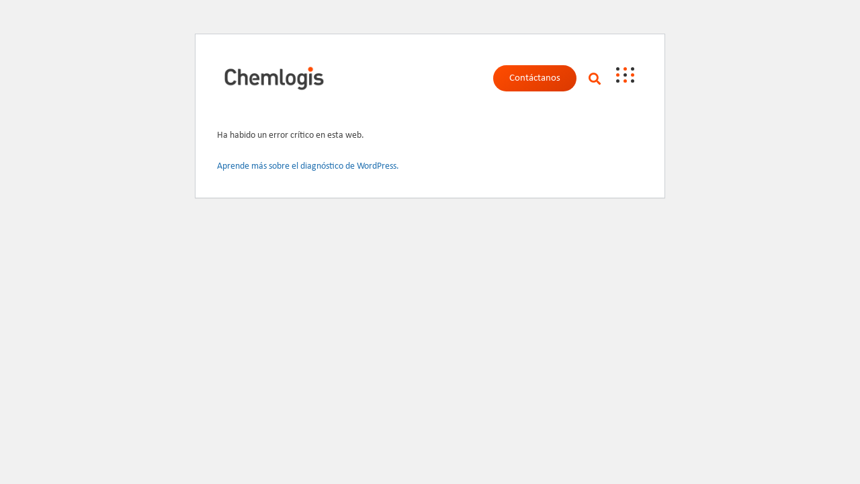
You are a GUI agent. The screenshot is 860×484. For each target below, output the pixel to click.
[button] (594, 78)
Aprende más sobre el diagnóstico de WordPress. (308, 166)
